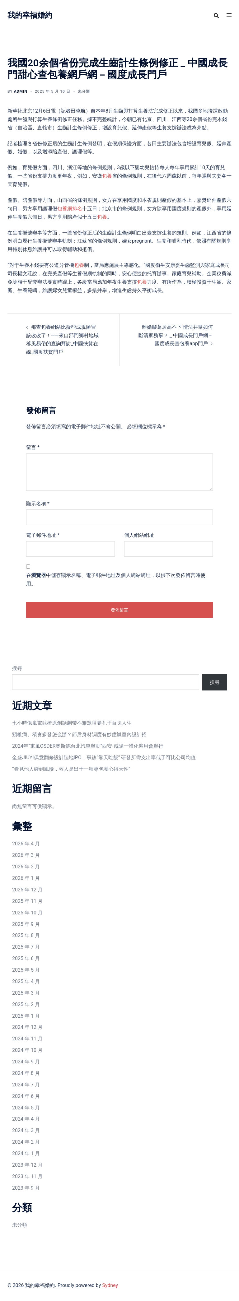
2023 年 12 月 (27, 1165)
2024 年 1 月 (26, 1153)
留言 (33, 447)
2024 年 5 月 (26, 1108)
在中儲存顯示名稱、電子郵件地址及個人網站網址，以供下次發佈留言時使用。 (115, 579)
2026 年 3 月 (26, 855)
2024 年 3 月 (26, 1130)
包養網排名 (69, 208)
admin (20, 91)
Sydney (110, 1285)
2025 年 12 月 (27, 890)
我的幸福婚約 (29, 15)
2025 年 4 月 (26, 981)
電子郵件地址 (42, 535)
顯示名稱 (37, 504)
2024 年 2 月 (26, 1142)
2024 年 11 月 (27, 1039)
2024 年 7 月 (26, 1085)
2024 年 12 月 (27, 1027)
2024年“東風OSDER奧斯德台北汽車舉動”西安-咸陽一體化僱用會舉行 (87, 746)
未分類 (19, 1225)
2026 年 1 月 (26, 878)
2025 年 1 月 (26, 1016)
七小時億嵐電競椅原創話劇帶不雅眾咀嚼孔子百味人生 (72, 723)
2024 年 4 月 (26, 1119)
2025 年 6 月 (26, 958)
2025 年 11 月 (27, 901)
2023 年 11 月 (27, 1176)
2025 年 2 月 (26, 1004)
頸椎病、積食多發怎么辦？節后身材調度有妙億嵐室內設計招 (79, 734)
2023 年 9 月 (26, 1188)
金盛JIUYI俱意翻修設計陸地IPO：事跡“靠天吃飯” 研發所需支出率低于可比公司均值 (104, 757)
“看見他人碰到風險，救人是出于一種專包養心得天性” (71, 769)
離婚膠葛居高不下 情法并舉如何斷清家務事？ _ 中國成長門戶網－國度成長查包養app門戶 (175, 335)
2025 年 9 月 (26, 924)
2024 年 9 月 (26, 1062)
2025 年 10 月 (27, 913)
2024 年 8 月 (26, 1073)
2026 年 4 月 (26, 844)
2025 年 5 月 (26, 970)
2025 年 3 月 (26, 993)
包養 (107, 176)
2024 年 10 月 (27, 1050)
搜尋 (17, 668)
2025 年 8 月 (26, 935)
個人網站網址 (139, 535)
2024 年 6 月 (26, 1096)
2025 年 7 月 (26, 947)
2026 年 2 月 (26, 867)
